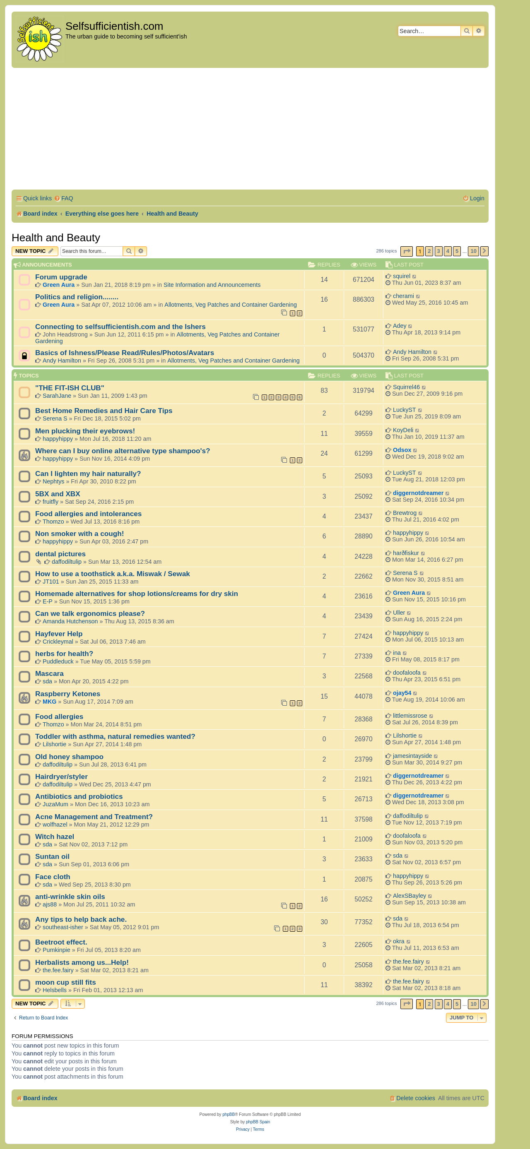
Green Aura (59, 284)
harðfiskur (406, 553)
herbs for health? (64, 653)
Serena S (55, 418)
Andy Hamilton (62, 360)
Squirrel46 (406, 387)
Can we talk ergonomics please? (90, 613)
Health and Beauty (56, 237)
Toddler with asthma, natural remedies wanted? (115, 736)
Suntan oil (52, 856)
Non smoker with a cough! (79, 533)
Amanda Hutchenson (70, 621)
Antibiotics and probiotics (79, 796)
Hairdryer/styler (61, 776)
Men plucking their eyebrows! (85, 431)
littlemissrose (410, 715)
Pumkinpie (56, 950)
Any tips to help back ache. (81, 919)
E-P (48, 601)
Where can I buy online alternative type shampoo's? (122, 451)
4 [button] (447, 251)
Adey (400, 325)
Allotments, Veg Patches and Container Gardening (230, 304)
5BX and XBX (57, 494)
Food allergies (59, 716)
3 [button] (438, 251)
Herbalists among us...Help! (82, 962)
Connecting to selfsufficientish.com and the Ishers (120, 326)
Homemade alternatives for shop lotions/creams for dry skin (136, 593)
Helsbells (55, 990)
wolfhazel (55, 824)
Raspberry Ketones (67, 694)
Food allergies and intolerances (88, 514)
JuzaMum (55, 804)
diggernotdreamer (418, 493)
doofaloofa (407, 672)
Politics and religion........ (76, 297)
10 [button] (473, 251)
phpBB (228, 1114)
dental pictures (60, 554)
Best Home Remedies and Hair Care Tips (104, 410)
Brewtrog (405, 513)
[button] (406, 251)
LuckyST (404, 409)
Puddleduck (58, 661)
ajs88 (50, 904)
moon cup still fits (65, 982)
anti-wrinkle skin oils (70, 896)
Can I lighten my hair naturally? (88, 473)
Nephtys (53, 481)
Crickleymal (58, 641)
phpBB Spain (258, 1122)
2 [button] (429, 251)
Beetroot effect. (61, 942)
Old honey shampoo (69, 756)
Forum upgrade (61, 277)
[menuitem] (63, 198)
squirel (401, 276)
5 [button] (456, 251)
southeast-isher (63, 927)
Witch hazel (54, 836)
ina (397, 652)
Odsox (402, 450)
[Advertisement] (250, 130)
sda (47, 681)
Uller (399, 612)
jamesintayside (412, 755)
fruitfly (50, 501)
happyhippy (58, 438)
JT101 (51, 581)
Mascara (49, 673)
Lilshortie (54, 744)
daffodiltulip (67, 561)
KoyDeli (403, 430)
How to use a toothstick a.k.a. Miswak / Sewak (112, 574)
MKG (49, 701)
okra (399, 941)
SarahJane (57, 395)
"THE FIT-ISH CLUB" (69, 388)
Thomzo (53, 521)
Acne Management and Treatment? (94, 816)
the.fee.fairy (58, 970)
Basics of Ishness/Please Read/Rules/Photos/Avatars (124, 353)
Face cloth (52, 877)
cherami (403, 296)
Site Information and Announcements (212, 284)
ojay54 (402, 693)
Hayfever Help (58, 634)
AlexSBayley (409, 895)
